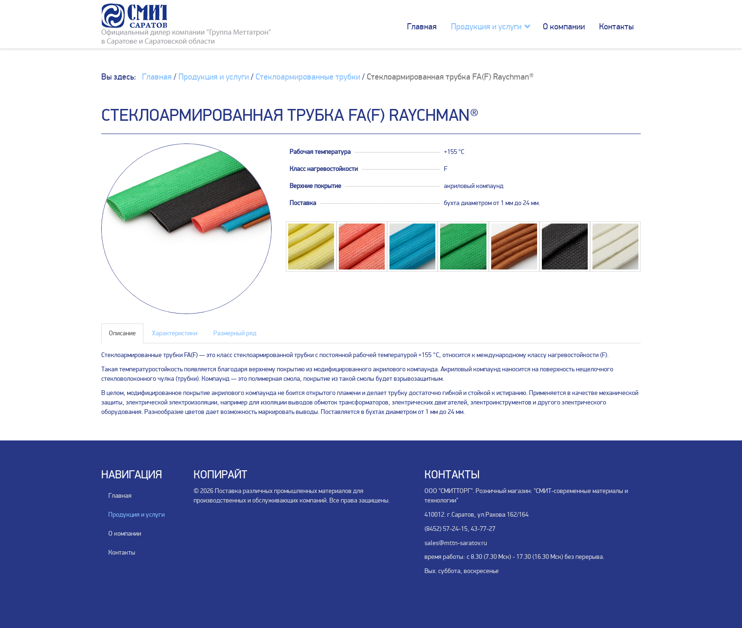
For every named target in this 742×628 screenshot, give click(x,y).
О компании (564, 26)
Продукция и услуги (486, 26)
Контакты (616, 26)
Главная (422, 26)
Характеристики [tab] (174, 333)
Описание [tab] (122, 333)
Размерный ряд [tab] (234, 333)
